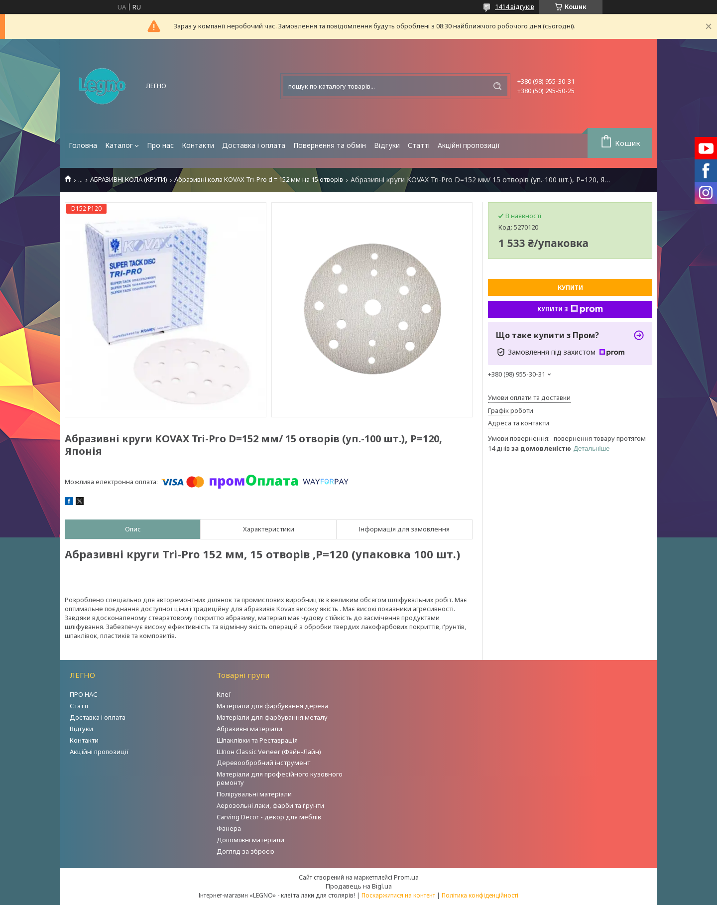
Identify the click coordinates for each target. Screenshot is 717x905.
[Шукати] (497, 86)
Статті (419, 145)
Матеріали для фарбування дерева (272, 705)
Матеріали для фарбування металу (272, 717)
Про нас (160, 145)
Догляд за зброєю (245, 851)
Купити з (570, 309)
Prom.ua (406, 877)
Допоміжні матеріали (250, 839)
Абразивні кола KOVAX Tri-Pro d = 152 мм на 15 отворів (258, 179)
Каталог (119, 145)
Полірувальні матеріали (254, 793)
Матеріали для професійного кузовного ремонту (280, 778)
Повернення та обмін (329, 145)
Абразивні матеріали (249, 728)
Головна (83, 145)
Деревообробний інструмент (263, 762)
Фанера (229, 828)
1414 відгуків (514, 6)
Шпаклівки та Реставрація (257, 740)
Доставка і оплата (253, 145)
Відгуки (387, 145)
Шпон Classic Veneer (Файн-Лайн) (269, 751)
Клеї (224, 694)
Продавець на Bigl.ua (359, 886)
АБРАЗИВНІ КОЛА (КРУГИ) (128, 179)
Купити (570, 287)
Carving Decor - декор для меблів (269, 816)
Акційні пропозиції (469, 145)
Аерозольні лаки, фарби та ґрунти (270, 805)
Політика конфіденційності (480, 895)
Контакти (198, 145)
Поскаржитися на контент (398, 895)
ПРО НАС (84, 694)
